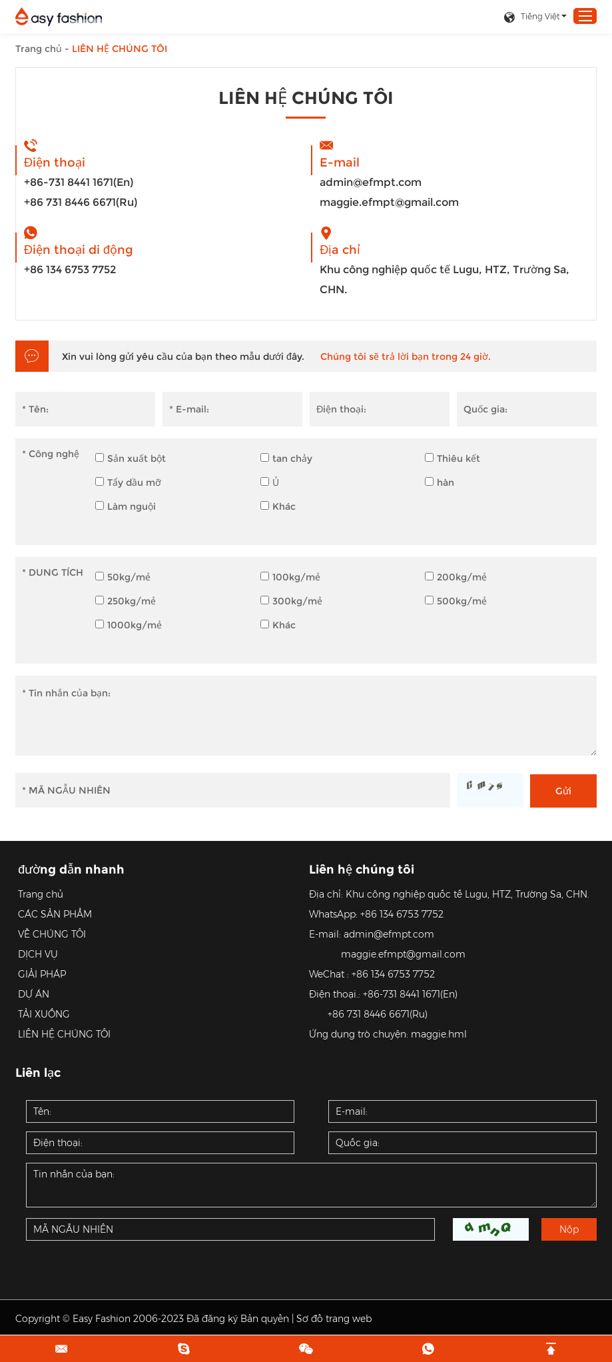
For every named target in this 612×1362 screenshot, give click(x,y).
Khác (278, 506)
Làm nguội (125, 506)
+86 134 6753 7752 (70, 269)
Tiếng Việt (531, 17)
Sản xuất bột (130, 458)
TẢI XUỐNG (44, 1014)
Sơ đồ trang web (334, 1319)
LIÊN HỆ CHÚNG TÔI (119, 49)
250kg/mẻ (125, 601)
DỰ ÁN (33, 994)
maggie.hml (439, 1034)
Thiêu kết (452, 458)
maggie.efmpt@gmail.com (389, 202)
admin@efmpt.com (371, 182)
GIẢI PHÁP (42, 974)
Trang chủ (38, 49)
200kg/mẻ (456, 577)
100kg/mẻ (290, 577)
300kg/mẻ (291, 601)
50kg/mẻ (123, 577)
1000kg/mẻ (128, 625)
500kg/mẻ (456, 601)
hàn (439, 482)
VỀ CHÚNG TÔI (52, 934)
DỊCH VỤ (38, 954)
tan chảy (286, 458)
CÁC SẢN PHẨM (55, 914)
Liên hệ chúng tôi (361, 869)
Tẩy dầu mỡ (128, 482)
